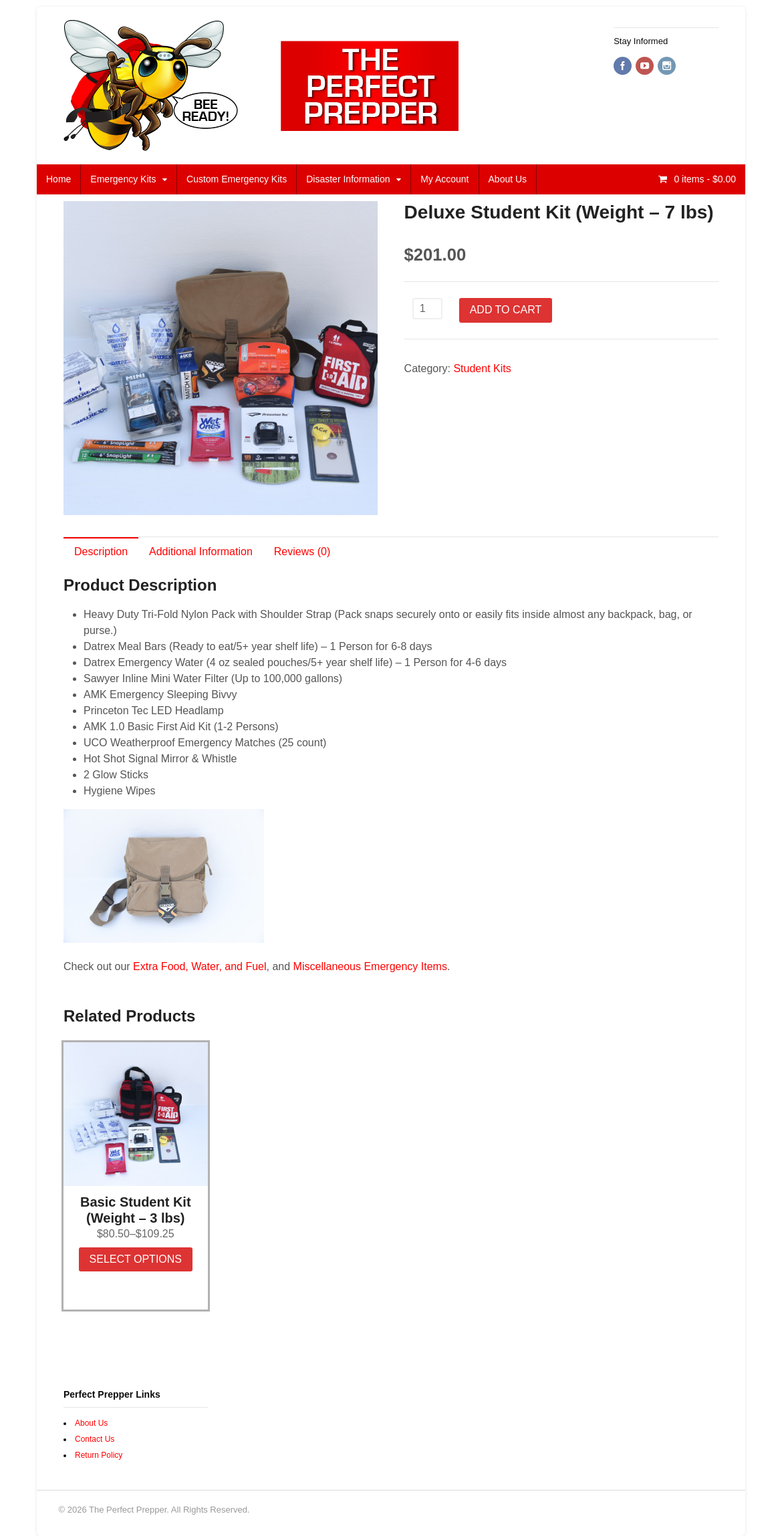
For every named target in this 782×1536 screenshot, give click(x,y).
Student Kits (482, 368)
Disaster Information (348, 179)
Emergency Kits (123, 179)
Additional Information (201, 551)
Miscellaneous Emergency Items (370, 966)
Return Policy (98, 1455)
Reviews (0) (302, 551)
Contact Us (94, 1439)
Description (101, 551)
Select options (136, 1259)
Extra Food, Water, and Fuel (200, 966)
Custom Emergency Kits (236, 179)
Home (58, 179)
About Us (508, 179)
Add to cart (506, 309)
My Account (444, 179)
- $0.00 (704, 179)
